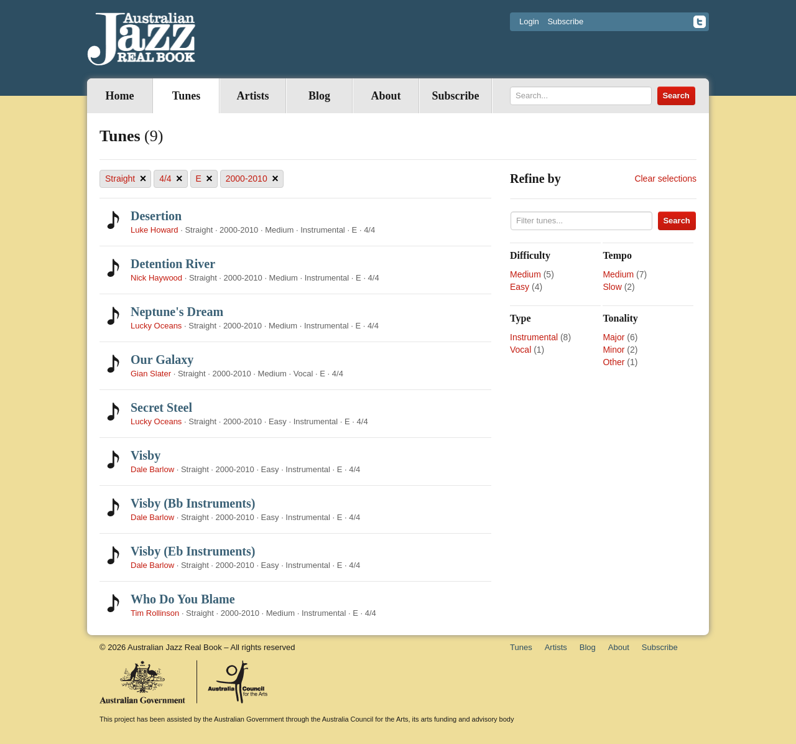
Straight (125, 178)
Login (529, 21)
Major (613, 337)
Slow (612, 287)
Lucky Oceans (156, 325)
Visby (145, 455)
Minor (613, 350)
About (385, 96)
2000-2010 (252, 178)
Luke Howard (154, 230)
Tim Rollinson (155, 613)
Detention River (173, 264)
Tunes (186, 96)
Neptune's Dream (177, 312)
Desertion (156, 216)
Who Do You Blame (183, 599)
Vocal (520, 350)
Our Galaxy (162, 359)
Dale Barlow (152, 469)
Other (613, 362)
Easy (519, 287)
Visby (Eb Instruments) (193, 551)
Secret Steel (161, 407)
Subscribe (565, 21)
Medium (525, 274)
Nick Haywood (156, 277)
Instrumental (534, 337)
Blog (319, 96)
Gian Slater (151, 373)
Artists (253, 96)
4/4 (170, 178)
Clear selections (665, 179)
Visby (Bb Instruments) (193, 503)
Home (120, 96)
